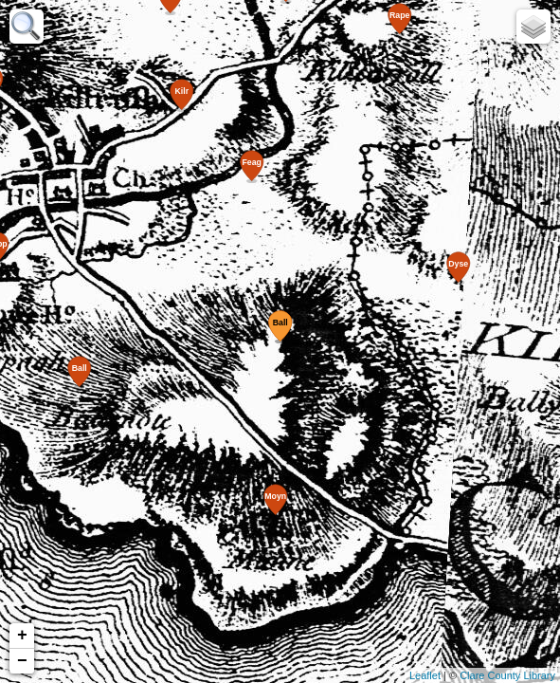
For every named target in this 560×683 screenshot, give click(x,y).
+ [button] (22, 635)
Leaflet (425, 675)
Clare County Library (507, 675)
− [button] (22, 661)
